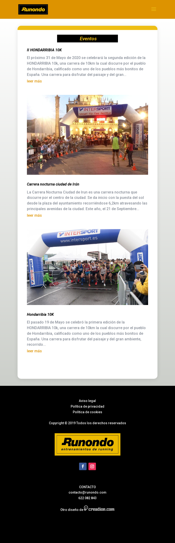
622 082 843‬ (87, 498)
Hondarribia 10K (40, 314)
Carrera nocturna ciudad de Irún (53, 184)
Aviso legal (87, 401)
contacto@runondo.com (87, 492)
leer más (34, 81)
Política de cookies (87, 412)
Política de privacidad (87, 406)
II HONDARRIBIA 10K (44, 50)
